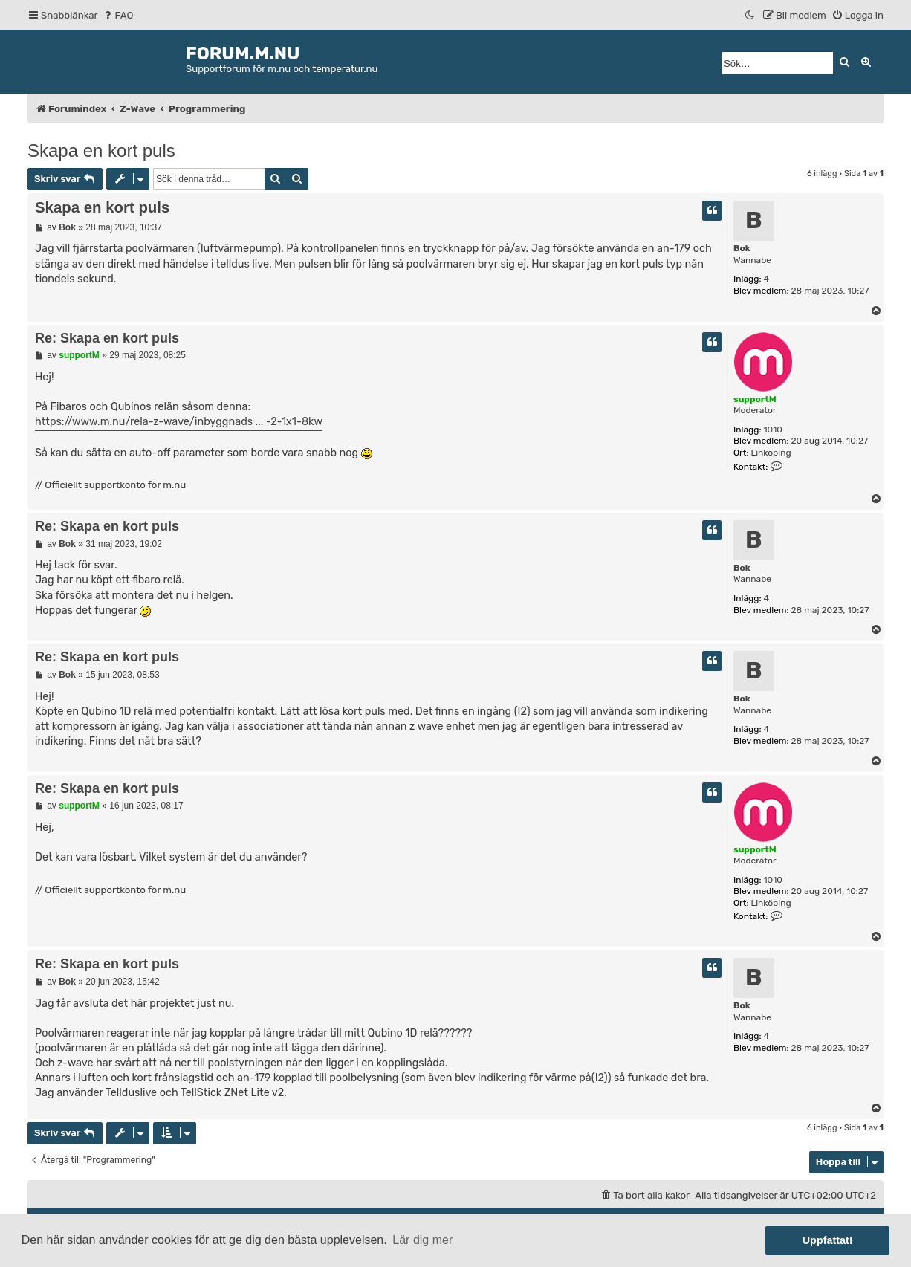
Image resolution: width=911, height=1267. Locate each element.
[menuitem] (118, 15)
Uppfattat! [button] (828, 1240)
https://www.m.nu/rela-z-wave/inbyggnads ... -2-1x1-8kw (178, 421)
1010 (772, 429)
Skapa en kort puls (101, 150)
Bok (741, 248)
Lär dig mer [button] (422, 1240)
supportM (755, 399)
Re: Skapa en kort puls (107, 338)
